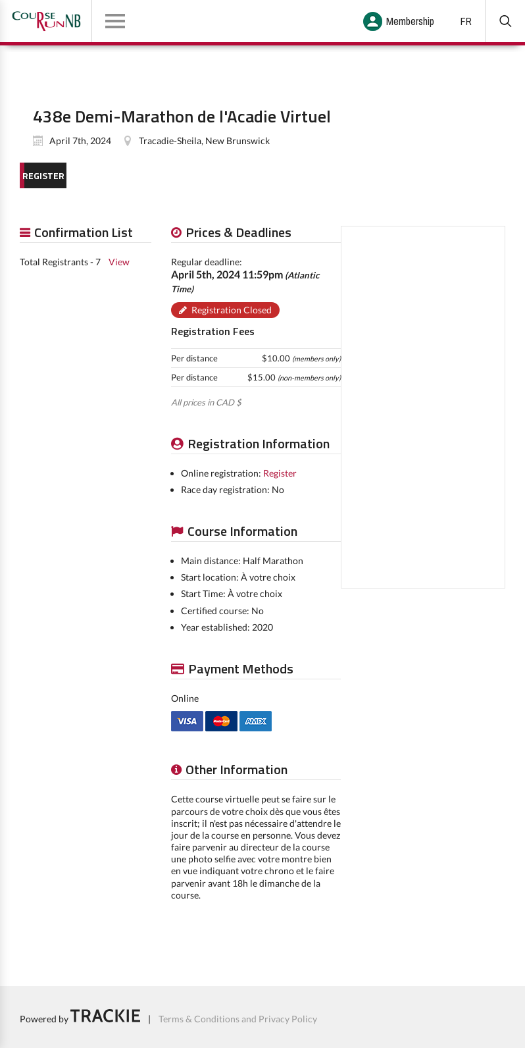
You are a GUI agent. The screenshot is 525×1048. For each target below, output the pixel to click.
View (119, 261)
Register (280, 473)
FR (466, 21)
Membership (410, 21)
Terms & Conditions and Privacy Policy (238, 1018)
